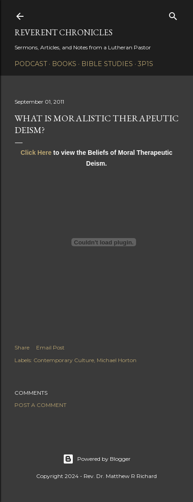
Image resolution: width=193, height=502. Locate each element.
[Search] (173, 14)
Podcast (30, 64)
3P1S (145, 64)
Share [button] (21, 347)
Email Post (50, 347)
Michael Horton (117, 360)
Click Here (35, 152)
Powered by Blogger (97, 459)
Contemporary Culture (63, 360)
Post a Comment (40, 405)
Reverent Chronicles (63, 32)
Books (64, 64)
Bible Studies (107, 64)
